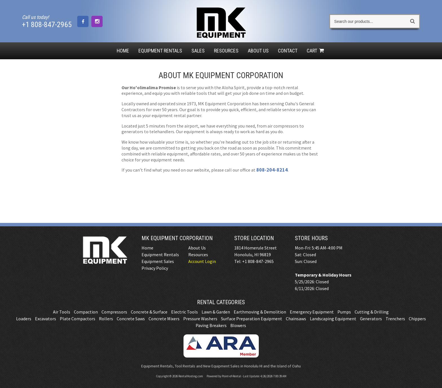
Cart (316, 51)
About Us (258, 51)
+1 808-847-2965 (47, 24)
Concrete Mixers (164, 318)
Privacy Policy (155, 268)
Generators (371, 318)
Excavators (45, 318)
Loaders (23, 318)
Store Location (254, 238)
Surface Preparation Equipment (251, 318)
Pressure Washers (200, 318)
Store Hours (311, 238)
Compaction (86, 312)
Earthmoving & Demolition (260, 312)
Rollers (106, 318)
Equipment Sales (158, 261)
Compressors (114, 312)
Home (123, 51)
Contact (287, 51)
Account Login (202, 261)
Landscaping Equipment (333, 318)
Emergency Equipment (312, 312)
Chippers (417, 318)
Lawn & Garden (216, 312)
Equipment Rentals (160, 254)
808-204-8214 (272, 169)
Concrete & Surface (149, 312)
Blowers (238, 325)
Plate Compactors (77, 318)
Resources (226, 51)
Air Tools (61, 312)
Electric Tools (184, 312)
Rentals (160, 51)
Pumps (344, 312)
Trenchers (395, 318)
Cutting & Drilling (372, 312)
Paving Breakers (211, 325)
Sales (198, 51)
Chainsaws (296, 318)
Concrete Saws (131, 318)
